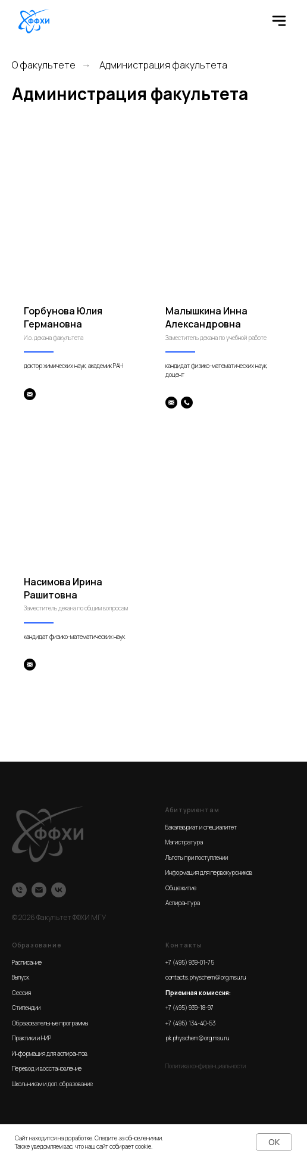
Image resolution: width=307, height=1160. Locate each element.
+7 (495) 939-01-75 (189, 962)
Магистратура (184, 842)
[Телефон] (19, 890)
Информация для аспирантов (49, 1053)
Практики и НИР (31, 1038)
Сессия (21, 993)
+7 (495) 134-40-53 (190, 1023)
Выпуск (20, 977)
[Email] (39, 890)
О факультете (44, 65)
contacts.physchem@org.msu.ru (205, 977)
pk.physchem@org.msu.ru (197, 1038)
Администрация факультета (163, 65)
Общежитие (180, 888)
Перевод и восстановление (47, 1068)
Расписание (27, 962)
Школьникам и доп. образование (52, 1084)
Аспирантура (182, 903)
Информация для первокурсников (208, 872)
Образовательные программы (50, 1023)
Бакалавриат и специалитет (201, 827)
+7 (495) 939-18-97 (189, 1007)
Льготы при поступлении (196, 857)
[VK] (58, 890)
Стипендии (26, 1007)
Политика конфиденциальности (205, 1066)
